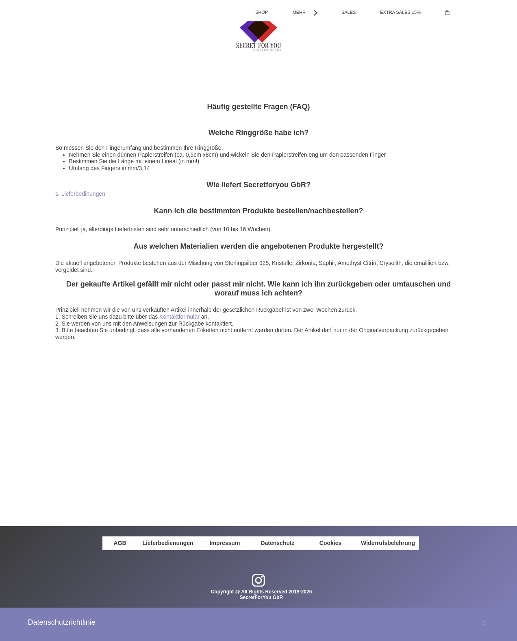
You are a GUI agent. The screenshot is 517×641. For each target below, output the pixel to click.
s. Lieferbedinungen (80, 193)
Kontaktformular (179, 316)
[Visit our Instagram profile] (258, 580)
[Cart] (447, 12)
